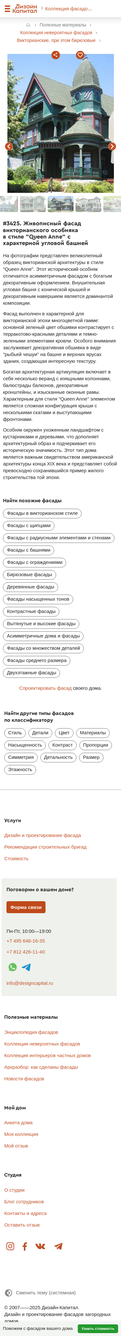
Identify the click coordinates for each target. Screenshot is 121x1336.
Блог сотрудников (24, 1201)
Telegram (58, 1247)
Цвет (64, 732)
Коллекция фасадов (68, 8)
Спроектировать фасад (45, 688)
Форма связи (26, 907)
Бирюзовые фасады (29, 574)
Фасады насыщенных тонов (38, 599)
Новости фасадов (24, 1078)
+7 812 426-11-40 (25, 951)
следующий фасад (112, 146)
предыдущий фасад (9, 146)
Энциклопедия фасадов (31, 1032)
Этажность (20, 769)
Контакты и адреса (25, 1213)
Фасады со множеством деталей (43, 648)
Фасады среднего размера (36, 660)
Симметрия (21, 757)
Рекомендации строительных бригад (45, 847)
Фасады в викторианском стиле (42, 513)
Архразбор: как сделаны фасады (41, 1067)
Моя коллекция (21, 1134)
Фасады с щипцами (28, 525)
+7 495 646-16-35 (25, 940)
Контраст (62, 745)
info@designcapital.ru (29, 983)
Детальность (58, 757)
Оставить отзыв (22, 1225)
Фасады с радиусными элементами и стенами (58, 537)
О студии (14, 1190)
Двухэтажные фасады (31, 672)
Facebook (25, 1247)
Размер (91, 757)
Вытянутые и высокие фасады (41, 623)
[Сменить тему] (40, 1293)
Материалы (93, 732)
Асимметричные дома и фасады (43, 635)
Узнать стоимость (98, 1329)
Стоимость (16, 858)
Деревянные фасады (30, 586)
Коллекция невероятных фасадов (42, 1043)
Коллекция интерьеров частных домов (47, 1055)
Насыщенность (25, 745)
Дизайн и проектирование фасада (42, 835)
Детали (40, 732)
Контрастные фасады (31, 611)
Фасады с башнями (28, 550)
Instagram (10, 1247)
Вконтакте (40, 1247)
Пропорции (95, 745)
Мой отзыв (16, 1145)
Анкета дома (18, 1122)
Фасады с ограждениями (34, 562)
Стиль (15, 732)
